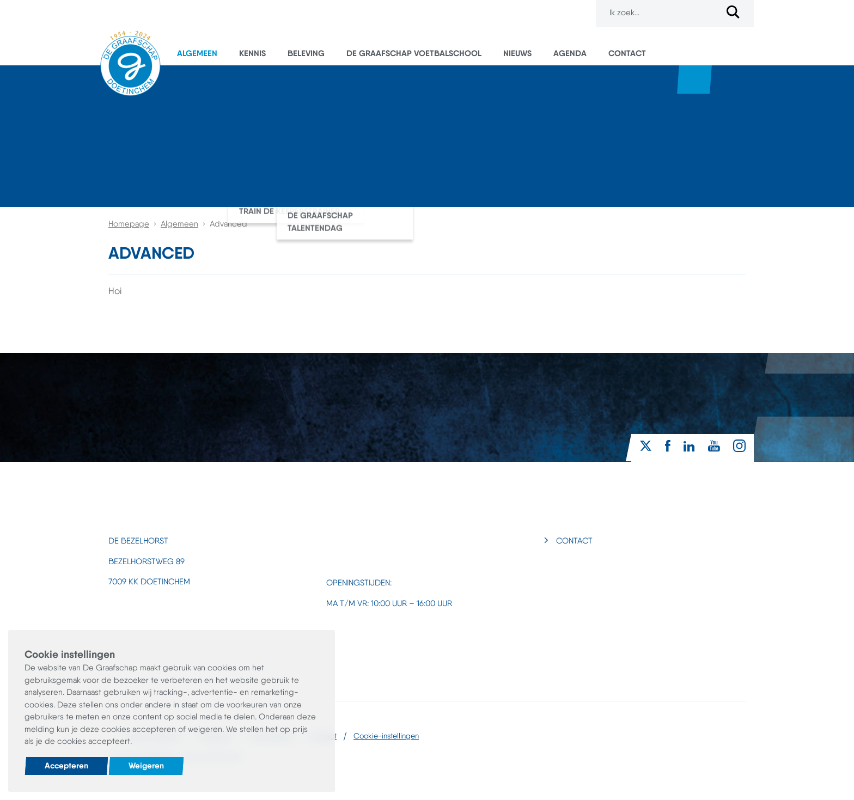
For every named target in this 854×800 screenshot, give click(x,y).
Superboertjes (729, 79)
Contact (627, 53)
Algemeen (197, 53)
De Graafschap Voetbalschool (413, 53)
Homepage (128, 224)
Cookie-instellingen (386, 735)
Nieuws (517, 53)
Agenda (570, 53)
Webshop (694, 79)
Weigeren (146, 765)
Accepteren (66, 765)
